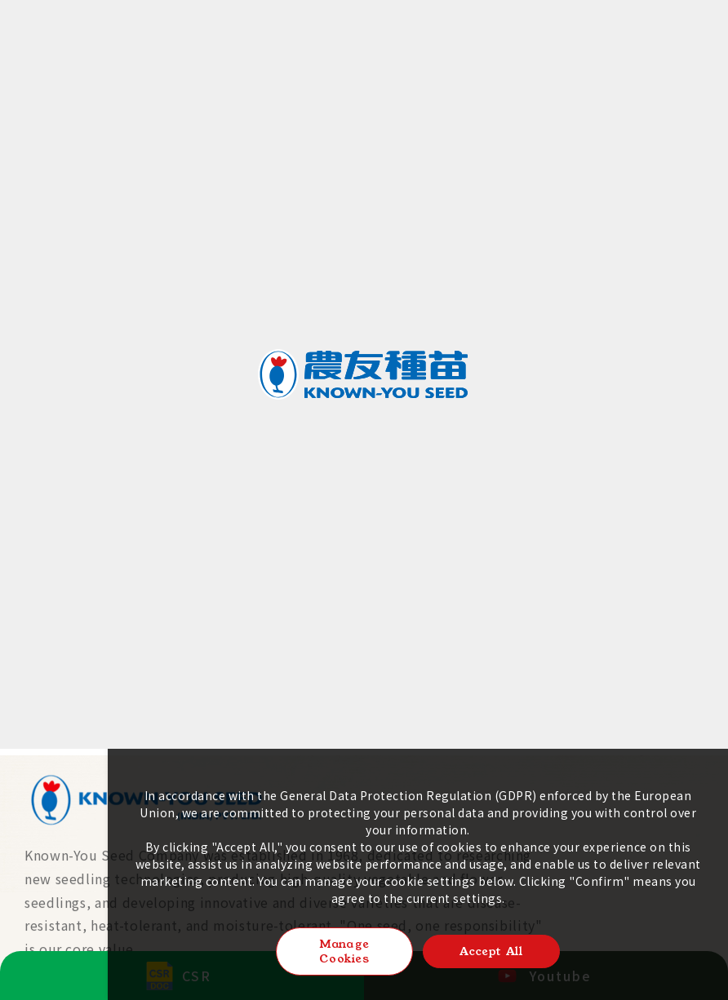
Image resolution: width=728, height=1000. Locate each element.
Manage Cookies (344, 951)
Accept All (490, 951)
